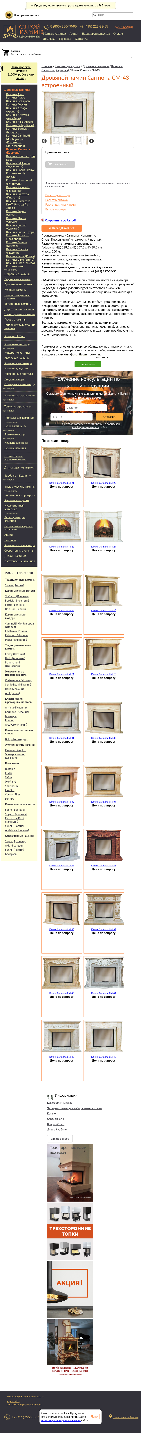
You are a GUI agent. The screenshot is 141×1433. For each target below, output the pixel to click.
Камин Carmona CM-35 (61, 865)
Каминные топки (15, 344)
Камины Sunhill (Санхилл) (16, 226)
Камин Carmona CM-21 (61, 482)
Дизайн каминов (15, 556)
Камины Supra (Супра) (20, 232)
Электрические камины (19, 487)
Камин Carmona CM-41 (103, 993)
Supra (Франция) (15, 809)
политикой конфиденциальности (96, 425)
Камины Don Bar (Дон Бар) (20, 158)
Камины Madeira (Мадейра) (17, 251)
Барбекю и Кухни (15, 475)
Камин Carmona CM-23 (61, 546)
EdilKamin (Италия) (16, 631)
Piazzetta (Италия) (16, 639)
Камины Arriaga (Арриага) (16, 109)
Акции (74, 33)
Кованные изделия (16, 500)
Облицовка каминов (17, 384)
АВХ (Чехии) (12, 693)
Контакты (81, 38)
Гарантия (65, 38)
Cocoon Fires (12, 794)
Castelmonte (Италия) (18, 680)
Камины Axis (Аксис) (19, 122)
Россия (9, 720)
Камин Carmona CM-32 (103, 738)
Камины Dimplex (15, 750)
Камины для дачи (16, 368)
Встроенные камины (18, 304)
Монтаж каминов (54, 33)
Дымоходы (11, 467)
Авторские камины (16, 358)
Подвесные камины (17, 279)
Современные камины (19, 550)
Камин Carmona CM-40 (61, 993)
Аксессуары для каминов (14, 519)
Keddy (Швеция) (15, 654)
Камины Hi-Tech (14, 336)
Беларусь (11, 716)
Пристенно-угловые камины (17, 296)
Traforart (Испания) (17, 596)
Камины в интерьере (18, 363)
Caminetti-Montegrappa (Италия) (19, 625)
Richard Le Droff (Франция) (14, 820)
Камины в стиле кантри (19, 545)
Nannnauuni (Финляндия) (13, 664)
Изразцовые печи (16, 443)
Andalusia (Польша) (17, 830)
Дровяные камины (17, 90)
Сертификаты (55, 1119)
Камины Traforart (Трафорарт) (17, 237)
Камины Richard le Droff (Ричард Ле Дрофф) (18, 204)
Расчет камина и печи (60, 205)
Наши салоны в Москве (125, 1417)
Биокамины (12, 495)
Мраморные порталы (18, 374)
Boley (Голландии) (16, 739)
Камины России (16, 104)
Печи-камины (13, 426)
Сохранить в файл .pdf (60, 220)
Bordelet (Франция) (17, 600)
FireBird (10, 790)
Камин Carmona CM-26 (103, 610)
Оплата (118, 33)
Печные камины (15, 448)
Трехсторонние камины (19, 314)
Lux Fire (9, 798)
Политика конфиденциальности (24, 1404)
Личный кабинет (57, 1129)
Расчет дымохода (57, 195)
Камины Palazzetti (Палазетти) (18, 189)
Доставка (49, 38)
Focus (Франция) (15, 605)
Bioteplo (10, 769)
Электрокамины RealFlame (15, 756)
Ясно (94, 1416)
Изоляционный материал (14, 507)
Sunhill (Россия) (14, 826)
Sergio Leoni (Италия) (18, 684)
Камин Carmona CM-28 (103, 674)
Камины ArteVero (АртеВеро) (17, 116)
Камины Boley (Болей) (20, 125)
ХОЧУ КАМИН (124, 26)
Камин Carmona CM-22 (103, 482)
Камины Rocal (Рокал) (20, 256)
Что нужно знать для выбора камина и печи (74, 1108)
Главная (46, 66)
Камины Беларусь (18, 101)
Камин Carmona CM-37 (103, 865)
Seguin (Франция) (16, 814)
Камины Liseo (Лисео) (20, 263)
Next (91, 141)
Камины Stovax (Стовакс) (16, 220)
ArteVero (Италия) (16, 724)
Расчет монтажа (56, 200)
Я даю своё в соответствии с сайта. (83, 425)
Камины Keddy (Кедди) (16, 175)
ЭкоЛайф (10, 781)
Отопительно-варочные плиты (15, 457)
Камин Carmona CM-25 (61, 610)
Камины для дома (67, 66)
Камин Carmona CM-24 (103, 546)
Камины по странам (17, 395)
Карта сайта (13, 1401)
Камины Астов (15, 97)
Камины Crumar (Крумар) (16, 244)
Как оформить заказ (59, 1102)
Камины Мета (15, 266)
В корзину (61, 164)
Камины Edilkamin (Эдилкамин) (18, 165)
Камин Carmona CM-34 (103, 801)
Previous (43, 141)
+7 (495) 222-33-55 (94, 26)
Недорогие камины (17, 353)
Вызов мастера (55, 209)
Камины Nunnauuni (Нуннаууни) (19, 182)
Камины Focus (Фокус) (20, 170)
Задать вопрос (60, 1138)
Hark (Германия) (15, 658)
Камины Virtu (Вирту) (20, 260)
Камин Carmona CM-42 (61, 1056)
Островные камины (17, 274)
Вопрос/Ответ (55, 1124)
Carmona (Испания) (17, 712)
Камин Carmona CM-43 (103, 1056)
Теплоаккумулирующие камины (19, 326)
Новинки (10, 540)
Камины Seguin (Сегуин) (16, 213)
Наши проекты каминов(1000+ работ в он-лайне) (17, 72)
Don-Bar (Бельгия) (16, 609)
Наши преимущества (96, 33)
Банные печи (13, 434)
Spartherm (11, 786)
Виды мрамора (14, 379)
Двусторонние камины (19, 309)
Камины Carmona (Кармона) (18, 151)
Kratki (8, 773)
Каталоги (52, 1113)
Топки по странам (16, 406)
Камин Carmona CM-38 (61, 929)
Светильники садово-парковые (18, 528)
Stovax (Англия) (14, 585)
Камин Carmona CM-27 (61, 674)
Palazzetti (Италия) (16, 635)
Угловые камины (15, 290)
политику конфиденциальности (61, 1420)
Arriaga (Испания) (16, 707)
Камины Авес (15, 94)
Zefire (8, 777)
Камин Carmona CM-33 (61, 801)
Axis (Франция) (14, 845)
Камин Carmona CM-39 (103, 929)
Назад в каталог (62, 228)
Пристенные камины (18, 284)
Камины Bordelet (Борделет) (17, 130)
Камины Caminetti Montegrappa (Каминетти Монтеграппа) (18, 141)
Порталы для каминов (19, 418)
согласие (79, 424)
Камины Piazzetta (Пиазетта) (17, 195)
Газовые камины (15, 319)
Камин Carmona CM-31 (61, 738)
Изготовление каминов (19, 561)
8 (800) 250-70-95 (63, 26)
